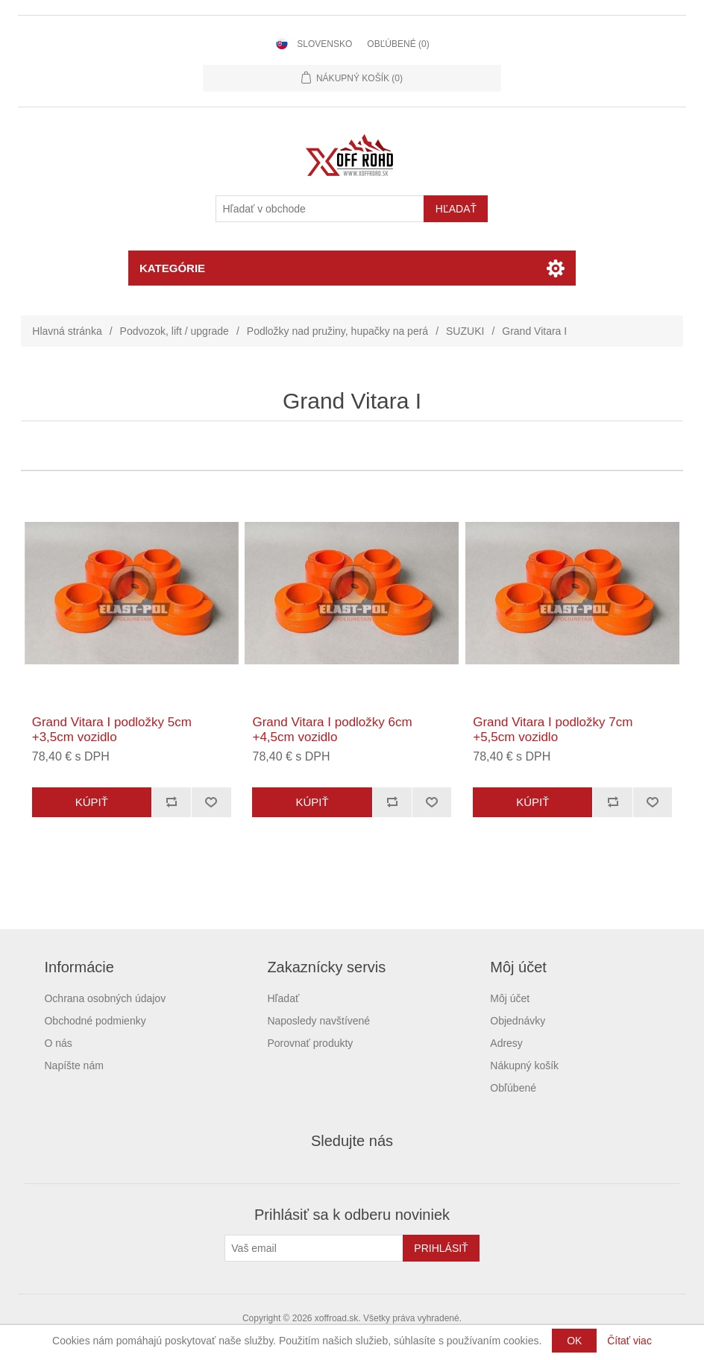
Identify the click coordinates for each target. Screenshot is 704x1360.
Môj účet (509, 998)
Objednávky (517, 1021)
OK (574, 1341)
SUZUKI (465, 331)
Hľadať (283, 998)
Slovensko (324, 44)
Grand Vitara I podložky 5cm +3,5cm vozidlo (112, 729)
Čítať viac (629, 1341)
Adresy (506, 1043)
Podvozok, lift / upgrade (174, 331)
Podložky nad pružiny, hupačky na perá (337, 331)
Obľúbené (513, 1088)
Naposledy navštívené (318, 1021)
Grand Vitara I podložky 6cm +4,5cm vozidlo (332, 729)
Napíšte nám (73, 1065)
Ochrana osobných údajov (105, 998)
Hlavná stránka (66, 331)
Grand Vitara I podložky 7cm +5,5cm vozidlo (552, 729)
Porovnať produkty (310, 1043)
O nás (58, 1043)
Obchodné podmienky (94, 1021)
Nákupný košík (524, 1065)
